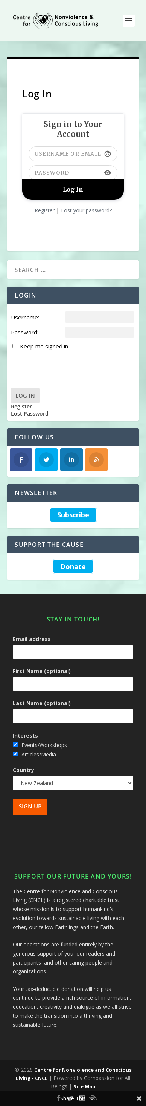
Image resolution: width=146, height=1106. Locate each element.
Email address (32, 639)
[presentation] (68, 365)
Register (45, 210)
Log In (25, 395)
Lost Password (30, 413)
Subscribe (73, 514)
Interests (25, 735)
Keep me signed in (44, 346)
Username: (25, 317)
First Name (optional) (42, 671)
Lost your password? (86, 210)
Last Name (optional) (42, 703)
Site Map (84, 1086)
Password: (24, 332)
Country (23, 769)
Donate (73, 566)
